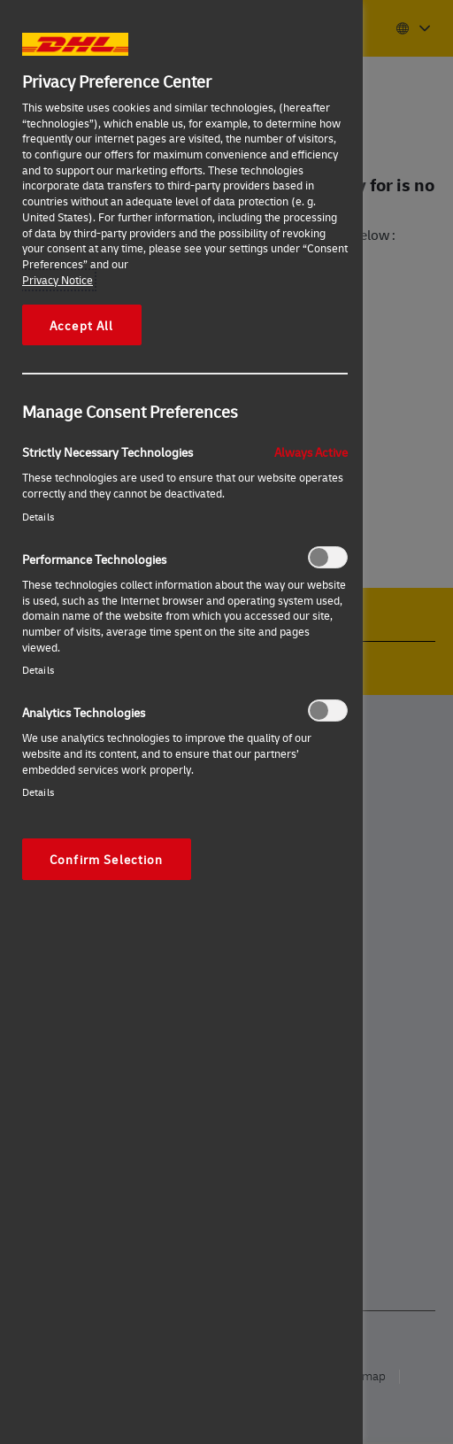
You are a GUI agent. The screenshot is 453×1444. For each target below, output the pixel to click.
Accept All (82, 325)
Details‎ (38, 516)
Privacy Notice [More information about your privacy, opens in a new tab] (57, 280)
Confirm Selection (107, 859)
